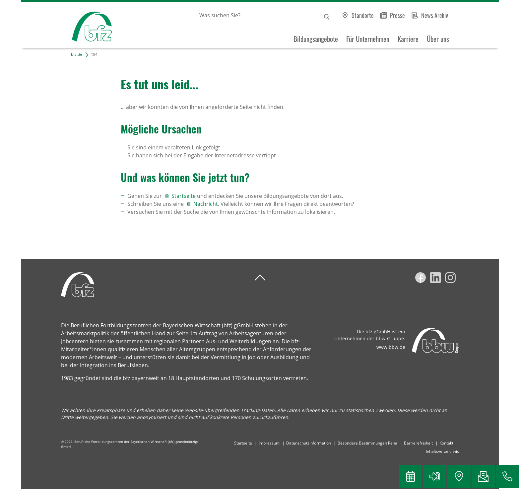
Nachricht (205, 203)
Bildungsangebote (315, 39)
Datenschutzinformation (308, 443)
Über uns (438, 39)
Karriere (408, 39)
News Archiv (434, 15)
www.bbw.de (390, 347)
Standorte (363, 15)
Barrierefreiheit (418, 443)
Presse (397, 15)
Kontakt (446, 443)
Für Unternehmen (367, 39)
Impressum (269, 443)
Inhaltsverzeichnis (442, 451)
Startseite (184, 196)
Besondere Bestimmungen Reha (367, 443)
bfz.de (76, 54)
